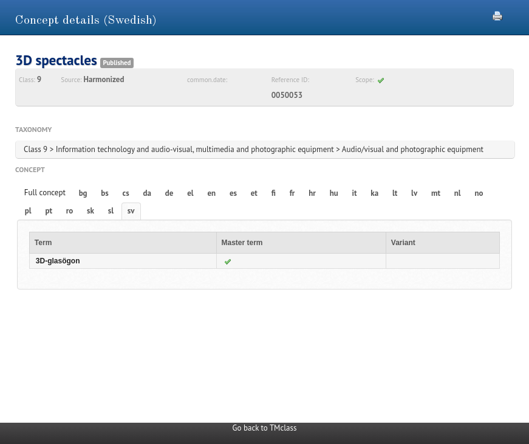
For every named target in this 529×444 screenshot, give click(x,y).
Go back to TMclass (265, 428)
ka (374, 193)
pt (48, 211)
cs (126, 193)
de (169, 193)
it (354, 193)
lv (414, 193)
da (147, 193)
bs (104, 193)
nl (457, 193)
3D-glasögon (58, 261)
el (190, 193)
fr (292, 193)
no (478, 193)
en (211, 193)
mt (435, 193)
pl (28, 211)
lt (394, 193)
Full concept (45, 192)
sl (111, 211)
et (254, 193)
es (233, 193)
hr (312, 193)
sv (131, 211)
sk (90, 211)
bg (83, 193)
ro (69, 211)
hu (334, 193)
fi (273, 193)
